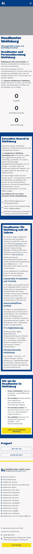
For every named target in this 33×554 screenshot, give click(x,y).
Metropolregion (17, 257)
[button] (30, 3)
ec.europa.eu (18, 246)
